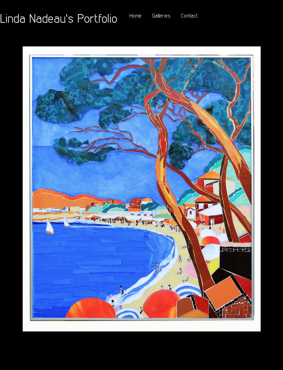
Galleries (161, 15)
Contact (189, 15)
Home (135, 15)
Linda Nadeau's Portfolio (58, 18)
